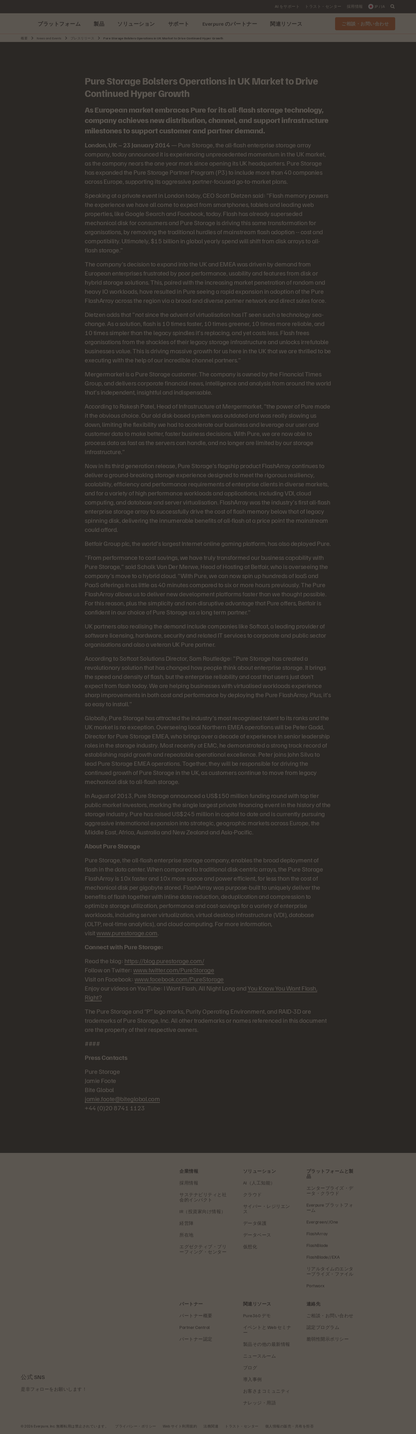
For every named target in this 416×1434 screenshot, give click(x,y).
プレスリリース (83, 38)
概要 (24, 38)
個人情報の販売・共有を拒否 (289, 1426)
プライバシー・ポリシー (135, 1426)
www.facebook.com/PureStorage (179, 979)
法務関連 (210, 1426)
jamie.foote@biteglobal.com (122, 1098)
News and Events (49, 38)
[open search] (392, 6)
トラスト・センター (242, 1426)
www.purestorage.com (127, 932)
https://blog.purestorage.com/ (164, 960)
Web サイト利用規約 (180, 1426)
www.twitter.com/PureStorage (173, 970)
